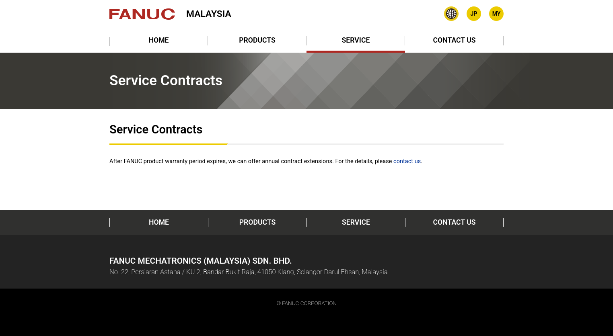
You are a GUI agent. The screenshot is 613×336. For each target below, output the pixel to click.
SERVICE (356, 40)
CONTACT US (454, 40)
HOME (158, 40)
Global (451, 13)
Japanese (474, 13)
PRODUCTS (257, 40)
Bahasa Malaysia (496, 13)
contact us (407, 161)
